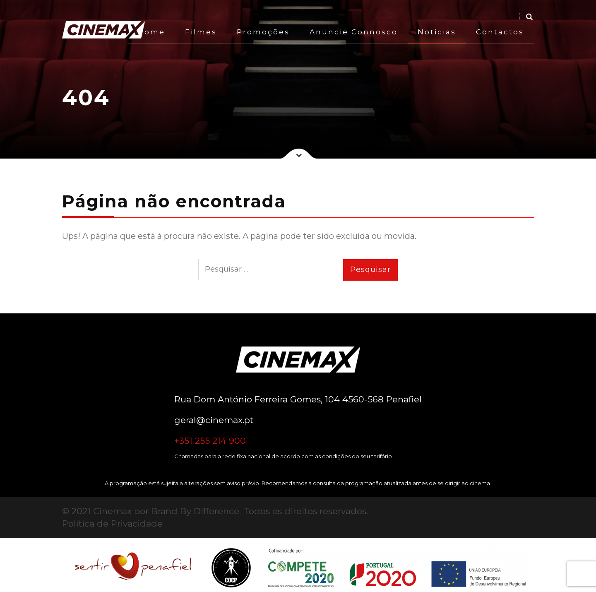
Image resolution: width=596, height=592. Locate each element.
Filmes (201, 32)
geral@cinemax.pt (213, 420)
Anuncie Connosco (354, 32)
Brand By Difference (195, 511)
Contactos (500, 32)
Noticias (437, 32)
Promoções (263, 32)
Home (151, 32)
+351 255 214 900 (210, 441)
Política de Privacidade (112, 523)
